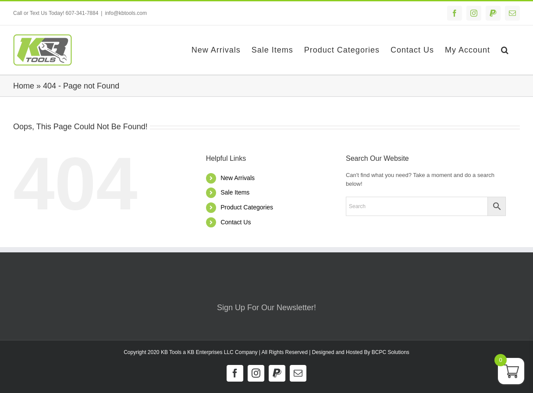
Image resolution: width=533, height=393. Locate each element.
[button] (505, 49)
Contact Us (235, 222)
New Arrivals (237, 177)
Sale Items (234, 192)
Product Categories (246, 207)
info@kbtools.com (126, 13)
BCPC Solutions (390, 352)
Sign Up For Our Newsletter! (266, 307)
